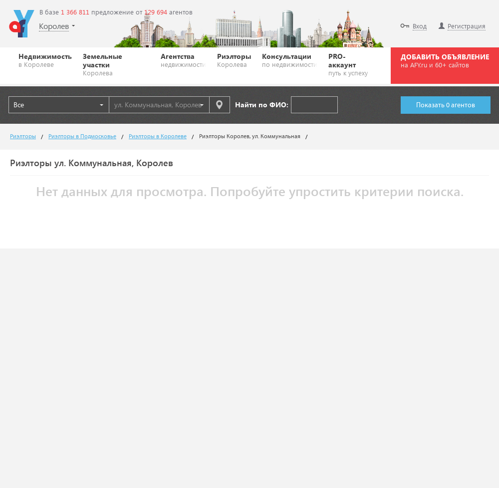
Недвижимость (45, 59)
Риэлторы (234, 59)
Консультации (289, 59)
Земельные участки (116, 64)
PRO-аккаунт (350, 64)
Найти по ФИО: (261, 104)
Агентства (183, 59)
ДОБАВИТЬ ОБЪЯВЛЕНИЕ (445, 60)
